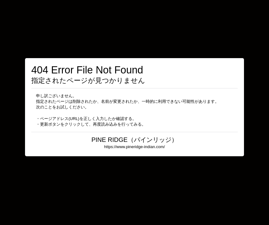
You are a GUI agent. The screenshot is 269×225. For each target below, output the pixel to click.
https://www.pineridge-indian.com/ (134, 146)
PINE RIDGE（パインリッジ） (134, 139)
